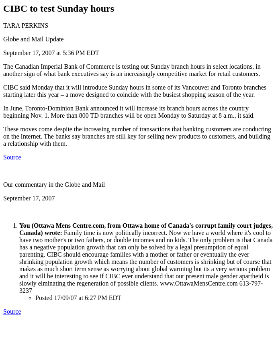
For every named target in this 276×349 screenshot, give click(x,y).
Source (12, 157)
